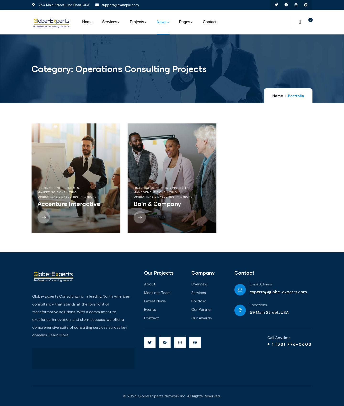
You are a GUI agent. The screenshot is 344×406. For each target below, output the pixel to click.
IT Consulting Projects (58, 188)
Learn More (59, 335)
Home (277, 96)
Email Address (261, 284)
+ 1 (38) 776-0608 (289, 344)
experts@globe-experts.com (278, 292)
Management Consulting (155, 192)
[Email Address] (240, 289)
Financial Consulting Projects (161, 188)
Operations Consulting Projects (67, 197)
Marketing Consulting (57, 192)
